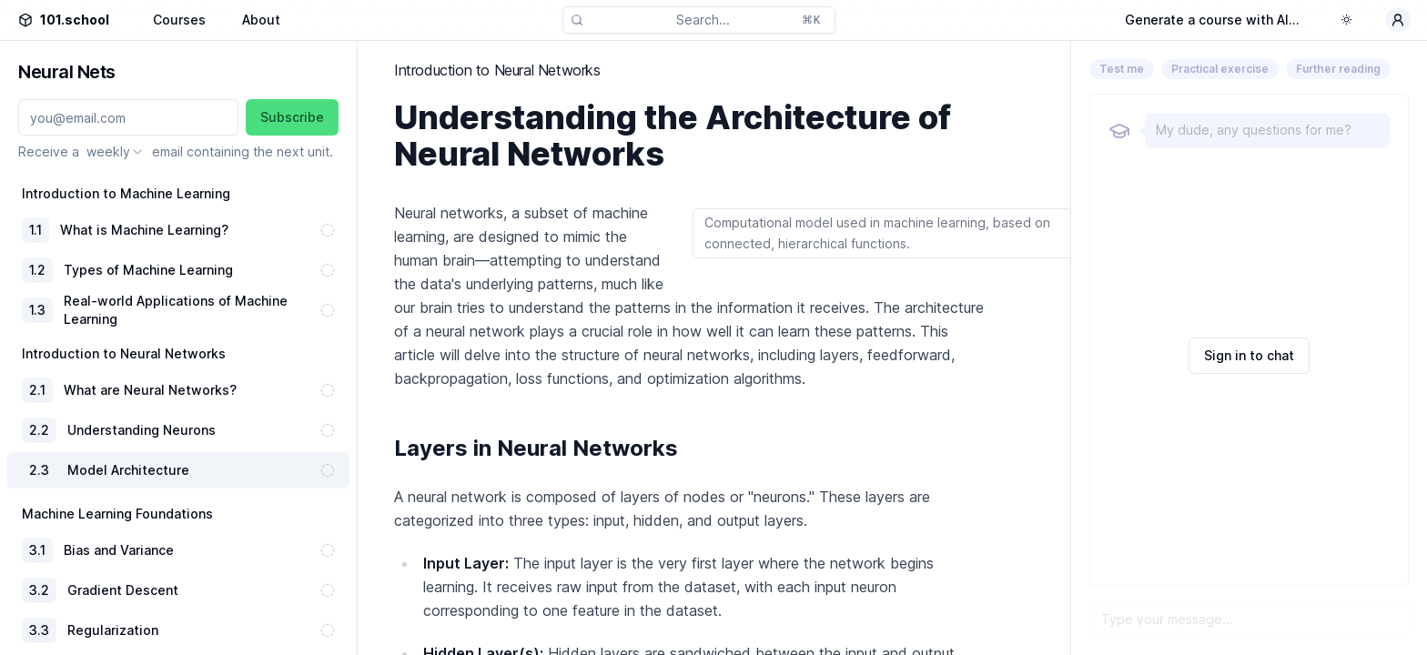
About (261, 19)
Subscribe (292, 117)
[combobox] (115, 152)
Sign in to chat (1249, 355)
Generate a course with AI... (1212, 19)
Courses (179, 19)
